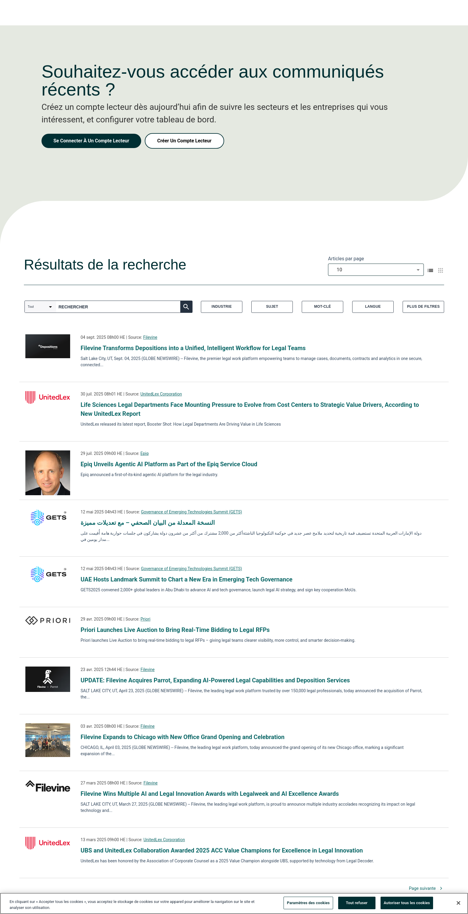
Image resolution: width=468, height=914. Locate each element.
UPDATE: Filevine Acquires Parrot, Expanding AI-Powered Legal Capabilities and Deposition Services (215, 680)
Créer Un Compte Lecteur (184, 141)
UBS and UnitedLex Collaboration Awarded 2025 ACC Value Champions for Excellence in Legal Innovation (222, 850)
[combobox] (376, 270)
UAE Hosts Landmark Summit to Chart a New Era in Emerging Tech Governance (186, 579)
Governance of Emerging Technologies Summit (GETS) (191, 512)
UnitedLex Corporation (161, 394)
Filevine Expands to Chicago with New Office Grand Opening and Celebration (182, 737)
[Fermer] (458, 903)
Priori (145, 619)
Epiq (144, 453)
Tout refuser (357, 903)
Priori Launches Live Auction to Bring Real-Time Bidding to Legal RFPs (175, 629)
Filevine (150, 337)
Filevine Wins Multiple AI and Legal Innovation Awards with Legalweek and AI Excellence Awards (210, 793)
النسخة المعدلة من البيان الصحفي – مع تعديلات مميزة (148, 522)
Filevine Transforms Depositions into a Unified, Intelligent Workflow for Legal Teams (193, 348)
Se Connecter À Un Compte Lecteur (91, 141)
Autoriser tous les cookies (407, 903)
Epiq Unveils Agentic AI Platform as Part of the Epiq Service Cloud (169, 464)
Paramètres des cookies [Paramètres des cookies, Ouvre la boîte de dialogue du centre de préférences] (308, 903)
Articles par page (346, 258)
